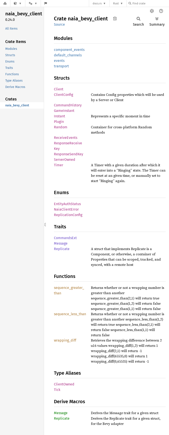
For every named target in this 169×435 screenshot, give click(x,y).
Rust (116, 3)
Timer (58, 165)
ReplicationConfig (68, 215)
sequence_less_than (70, 314)
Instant (59, 116)
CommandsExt (65, 238)
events (59, 61)
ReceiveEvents (65, 138)
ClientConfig (63, 95)
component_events (69, 50)
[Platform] (33, 3)
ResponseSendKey (68, 154)
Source (59, 24)
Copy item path (115, 18)
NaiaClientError (66, 209)
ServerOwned (64, 160)
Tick (57, 390)
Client (58, 89)
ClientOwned (64, 384)
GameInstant (64, 111)
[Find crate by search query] (150, 3)
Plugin (59, 122)
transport (61, 66)
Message (61, 243)
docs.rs (97, 3)
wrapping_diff (65, 340)
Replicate (62, 249)
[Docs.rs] (5, 3)
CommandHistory (68, 105)
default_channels (68, 55)
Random (60, 127)
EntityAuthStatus (67, 204)
